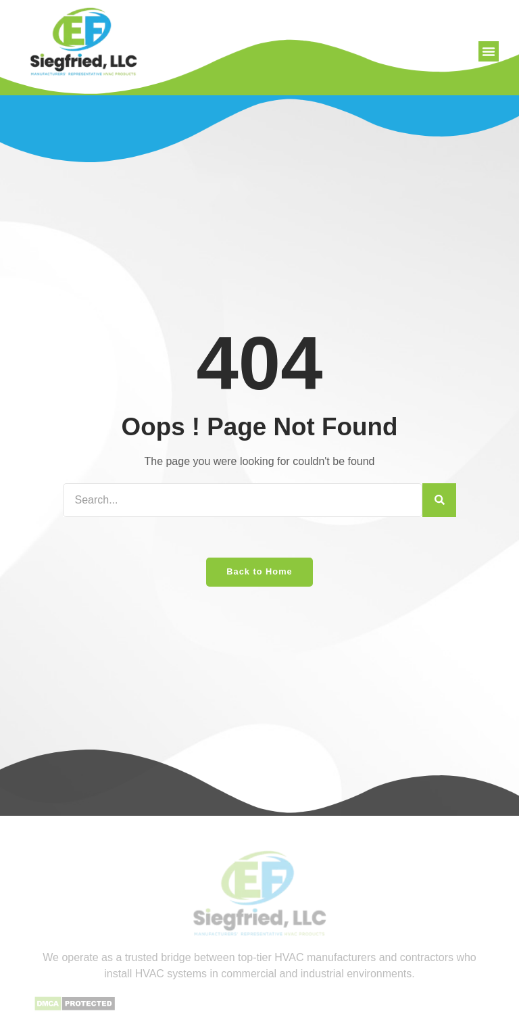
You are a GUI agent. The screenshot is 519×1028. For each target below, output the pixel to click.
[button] (488, 51)
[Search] (439, 500)
